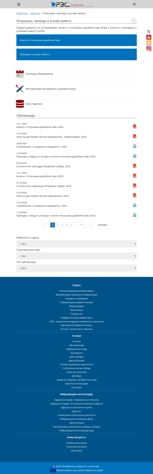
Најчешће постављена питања (76, 325)
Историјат (76, 387)
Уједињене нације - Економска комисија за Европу (76, 403)
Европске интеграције (76, 383)
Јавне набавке (76, 356)
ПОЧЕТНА (21, 13)
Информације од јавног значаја (76, 302)
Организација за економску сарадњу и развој (76, 426)
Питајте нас (76, 313)
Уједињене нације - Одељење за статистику (76, 399)
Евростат (76, 411)
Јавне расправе (76, 360)
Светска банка (76, 422)
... (76, 224)
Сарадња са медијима (76, 298)
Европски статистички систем (76, 407)
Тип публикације (26, 262)
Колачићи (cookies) (76, 446)
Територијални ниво (28, 249)
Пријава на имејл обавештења (76, 317)
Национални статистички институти (76, 415)
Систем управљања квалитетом (76, 364)
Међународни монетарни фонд (76, 419)
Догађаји (76, 376)
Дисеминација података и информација (76, 294)
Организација (76, 345)
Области (35, 13)
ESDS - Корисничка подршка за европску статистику (76, 321)
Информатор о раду (76, 349)
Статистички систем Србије (76, 368)
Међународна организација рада (76, 430)
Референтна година (27, 237)
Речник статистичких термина (76, 329)
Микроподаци (76, 306)
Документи (76, 352)
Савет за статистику (76, 372)
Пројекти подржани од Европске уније (76, 379)
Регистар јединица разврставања (76, 290)
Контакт (76, 341)
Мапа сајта (76, 450)
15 (81, 224)
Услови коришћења (76, 442)
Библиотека (76, 310)
